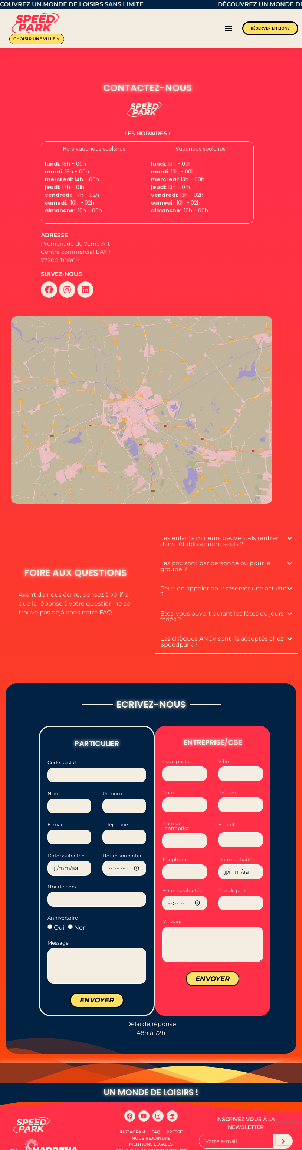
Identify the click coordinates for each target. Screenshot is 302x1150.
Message (58, 928)
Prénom (112, 779)
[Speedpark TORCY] (141, 402)
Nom (53, 779)
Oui (59, 912)
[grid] (147, 182)
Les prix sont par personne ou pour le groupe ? (215, 551)
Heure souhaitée (122, 841)
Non (80, 912)
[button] (229, 28)
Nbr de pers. (62, 872)
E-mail (55, 810)
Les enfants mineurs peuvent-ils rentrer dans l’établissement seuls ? (219, 526)
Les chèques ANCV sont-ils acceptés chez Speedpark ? (221, 626)
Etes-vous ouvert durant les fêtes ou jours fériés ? (222, 601)
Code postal (61, 748)
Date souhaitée (66, 841)
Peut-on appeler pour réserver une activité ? (223, 576)
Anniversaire (62, 903)
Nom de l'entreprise (176, 811)
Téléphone (115, 810)
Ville (223, 746)
